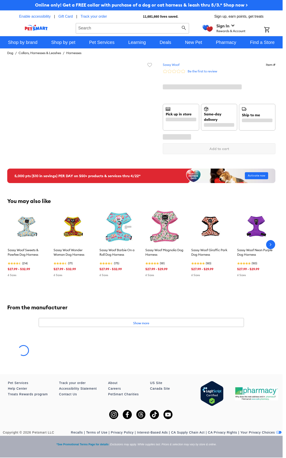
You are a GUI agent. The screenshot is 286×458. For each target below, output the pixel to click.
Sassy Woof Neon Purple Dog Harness (254, 252)
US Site (156, 383)
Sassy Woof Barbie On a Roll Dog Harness (117, 252)
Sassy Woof (171, 65)
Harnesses (73, 53)
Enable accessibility (35, 16)
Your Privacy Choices (260, 432)
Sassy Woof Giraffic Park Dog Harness (209, 252)
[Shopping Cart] (272, 30)
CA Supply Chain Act (188, 432)
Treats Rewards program (28, 394)
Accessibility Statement (78, 388)
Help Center (17, 388)
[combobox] (132, 27)
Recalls (77, 432)
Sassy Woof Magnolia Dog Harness (164, 252)
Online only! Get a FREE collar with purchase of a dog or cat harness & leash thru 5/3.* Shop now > (141, 5)
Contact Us (68, 394)
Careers (114, 388)
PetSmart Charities (123, 394)
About (113, 383)
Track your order (93, 16)
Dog (10, 53)
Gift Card (65, 16)
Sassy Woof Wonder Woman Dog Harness (69, 252)
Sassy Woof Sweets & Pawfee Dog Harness (23, 252)
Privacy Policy (122, 432)
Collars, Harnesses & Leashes (40, 53)
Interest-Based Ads (152, 432)
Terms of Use (96, 432)
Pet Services (18, 383)
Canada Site (160, 388)
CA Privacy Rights (222, 432)
